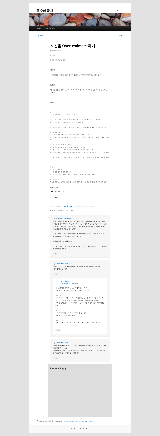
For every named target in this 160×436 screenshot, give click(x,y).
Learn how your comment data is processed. (79, 421)
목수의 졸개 (45, 10)
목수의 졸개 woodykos (67, 281)
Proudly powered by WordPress (80, 429)
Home (39, 28)
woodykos (77, 206)
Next (121, 35)
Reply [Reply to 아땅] (56, 254)
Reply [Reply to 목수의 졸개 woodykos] (58, 330)
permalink (92, 206)
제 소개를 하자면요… (50, 28)
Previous (40, 35)
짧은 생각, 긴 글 (68, 206)
